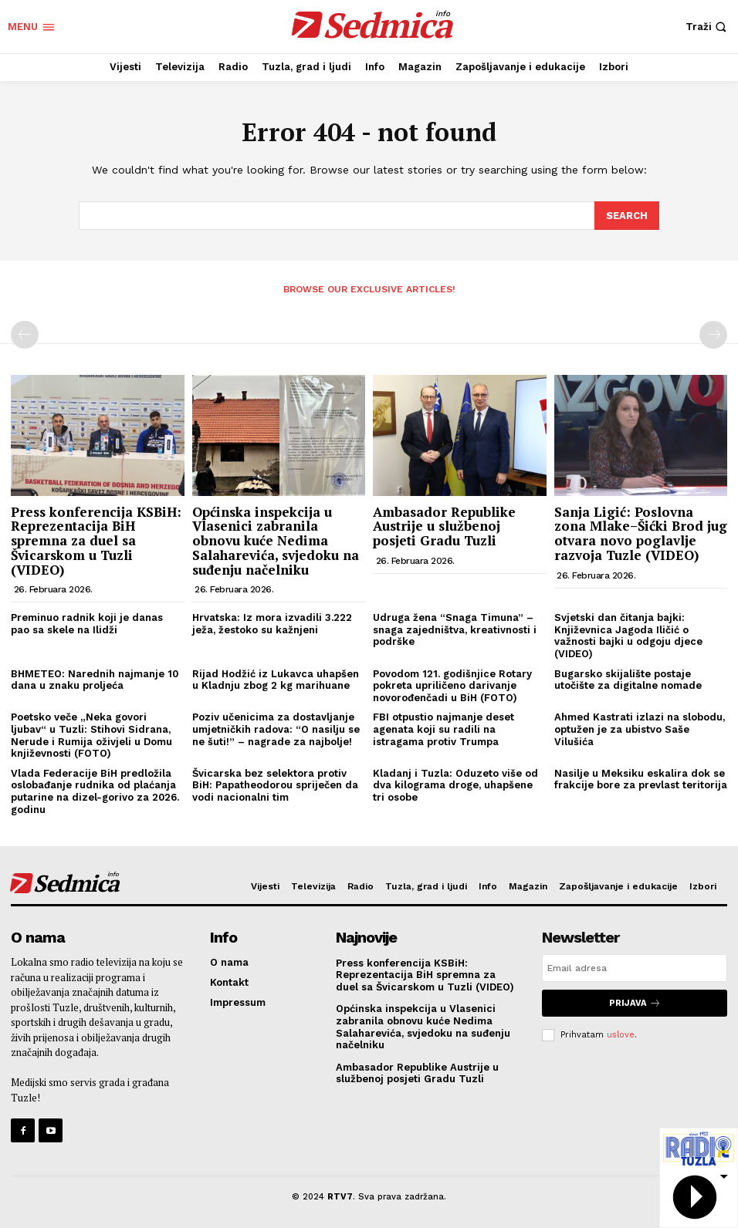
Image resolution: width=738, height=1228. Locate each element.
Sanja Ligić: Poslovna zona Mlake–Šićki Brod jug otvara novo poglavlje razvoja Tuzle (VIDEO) (640, 532)
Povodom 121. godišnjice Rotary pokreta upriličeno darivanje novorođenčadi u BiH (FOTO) (452, 684)
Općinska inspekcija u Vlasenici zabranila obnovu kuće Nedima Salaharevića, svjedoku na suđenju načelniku (275, 540)
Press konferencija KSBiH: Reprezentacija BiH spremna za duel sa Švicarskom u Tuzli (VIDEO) (96, 540)
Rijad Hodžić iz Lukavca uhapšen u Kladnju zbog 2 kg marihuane (275, 678)
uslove (621, 1033)
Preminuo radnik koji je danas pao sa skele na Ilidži (87, 623)
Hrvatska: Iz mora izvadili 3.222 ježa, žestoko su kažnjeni (272, 623)
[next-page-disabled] (713, 334)
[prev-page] (25, 334)
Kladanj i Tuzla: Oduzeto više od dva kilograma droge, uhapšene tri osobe (455, 784)
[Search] (626, 215)
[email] (634, 966)
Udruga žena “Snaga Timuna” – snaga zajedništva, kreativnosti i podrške (455, 628)
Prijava (635, 1001)
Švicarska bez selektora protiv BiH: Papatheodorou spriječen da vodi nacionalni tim (275, 784)
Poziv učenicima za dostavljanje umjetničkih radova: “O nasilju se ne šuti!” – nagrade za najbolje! (276, 728)
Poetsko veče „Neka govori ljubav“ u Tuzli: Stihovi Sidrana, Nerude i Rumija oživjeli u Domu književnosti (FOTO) (91, 734)
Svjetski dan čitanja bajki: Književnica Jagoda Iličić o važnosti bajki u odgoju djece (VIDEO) (628, 635)
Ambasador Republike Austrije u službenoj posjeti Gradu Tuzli (444, 525)
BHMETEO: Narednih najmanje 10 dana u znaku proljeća (94, 678)
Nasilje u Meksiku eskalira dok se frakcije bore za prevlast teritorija (640, 779)
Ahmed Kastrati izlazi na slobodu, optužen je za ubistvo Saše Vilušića (639, 728)
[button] (708, 27)
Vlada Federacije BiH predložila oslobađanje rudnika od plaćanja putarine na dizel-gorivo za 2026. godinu (95, 791)
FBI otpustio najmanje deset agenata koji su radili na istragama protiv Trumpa (443, 728)
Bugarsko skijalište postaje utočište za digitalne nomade (628, 678)
